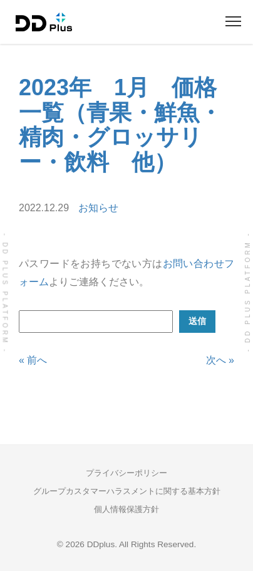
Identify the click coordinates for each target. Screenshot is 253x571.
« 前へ (33, 360)
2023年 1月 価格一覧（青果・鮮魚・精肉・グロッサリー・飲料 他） (120, 125)
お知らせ (98, 207)
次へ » (220, 360)
